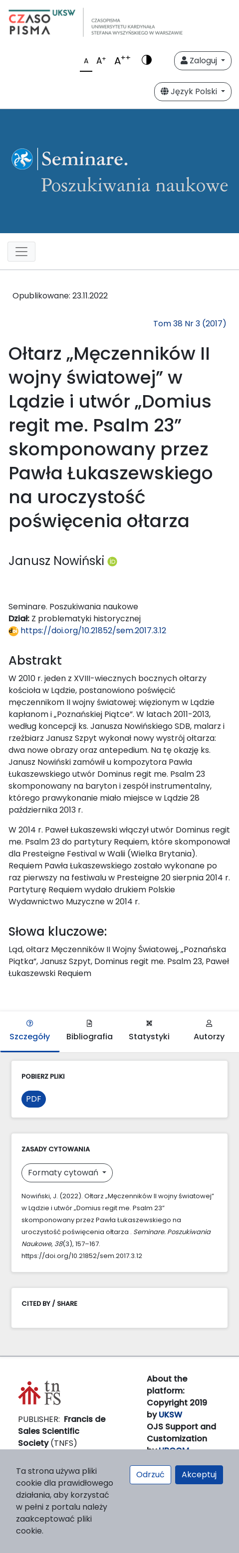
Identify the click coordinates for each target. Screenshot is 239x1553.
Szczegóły (29, 1031)
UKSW (170, 1414)
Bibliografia (89, 1031)
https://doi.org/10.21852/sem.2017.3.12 (87, 630)
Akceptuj (199, 1474)
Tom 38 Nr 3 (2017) (190, 323)
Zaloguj (200, 60)
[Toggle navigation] (21, 252)
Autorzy (209, 1031)
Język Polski (190, 91)
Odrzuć (150, 1474)
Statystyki (149, 1031)
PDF (33, 1099)
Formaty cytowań (64, 1172)
